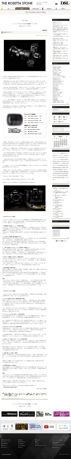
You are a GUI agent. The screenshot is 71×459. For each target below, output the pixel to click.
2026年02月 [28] (57, 233)
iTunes (45, 445)
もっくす (56, 196)
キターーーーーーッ (57, 153)
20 (56, 144)
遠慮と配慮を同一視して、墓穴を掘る (61, 55)
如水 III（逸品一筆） (57, 93)
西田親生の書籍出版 (57, 67)
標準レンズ (11, 395)
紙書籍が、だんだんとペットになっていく (61, 32)
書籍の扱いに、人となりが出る (59, 47)
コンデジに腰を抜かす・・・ (59, 211)
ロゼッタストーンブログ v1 (59, 128)
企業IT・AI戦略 (56, 68)
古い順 (28, 26)
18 (66, 143)
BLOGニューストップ (58, 22)
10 (64, 141)
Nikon (42, 394)
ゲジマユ (56, 203)
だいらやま (57, 209)
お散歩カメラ (56, 86)
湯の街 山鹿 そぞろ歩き (58, 84)
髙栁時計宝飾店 (57, 74)
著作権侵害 (56, 99)
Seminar (4, 445)
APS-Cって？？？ (7, 32)
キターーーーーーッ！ (58, 23)
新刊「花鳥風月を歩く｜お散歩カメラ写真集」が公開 (61, 51)
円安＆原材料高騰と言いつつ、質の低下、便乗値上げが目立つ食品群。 (61, 192)
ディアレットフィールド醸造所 (59, 77)
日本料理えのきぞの (57, 79)
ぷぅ (56, 193)
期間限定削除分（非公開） (59, 100)
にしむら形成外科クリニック (59, 75)
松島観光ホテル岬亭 (57, 72)
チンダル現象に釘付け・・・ (59, 205)
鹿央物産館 (56, 88)
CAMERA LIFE (56, 109)
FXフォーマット (22, 393)
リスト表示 (34, 23)
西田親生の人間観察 (61, 167)
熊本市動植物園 (57, 89)
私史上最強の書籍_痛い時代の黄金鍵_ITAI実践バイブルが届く (61, 177)
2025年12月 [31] (57, 235)
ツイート (22, 398)
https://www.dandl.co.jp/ (10, 387)
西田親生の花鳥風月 (8, 394)
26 (54, 146)
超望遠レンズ (32, 394)
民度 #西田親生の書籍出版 (62, 171)
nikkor (15, 395)
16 (62, 143)
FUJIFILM (43, 393)
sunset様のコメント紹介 (58, 26)
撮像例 (27, 394)
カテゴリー (38, 35)
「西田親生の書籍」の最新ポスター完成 (61, 49)
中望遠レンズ (29, 393)
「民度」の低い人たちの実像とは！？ (61, 195)
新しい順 (22, 26)
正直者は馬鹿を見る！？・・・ (59, 202)
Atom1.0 (63, 240)
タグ (23, 20)
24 (64, 144)
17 (64, 143)
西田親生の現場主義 (61, 173)
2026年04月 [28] (57, 230)
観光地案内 (56, 91)
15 (60, 143)
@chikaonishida (22, 445)
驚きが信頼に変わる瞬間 (58, 38)
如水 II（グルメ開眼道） (58, 92)
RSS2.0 (58, 240)
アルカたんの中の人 (59, 206)
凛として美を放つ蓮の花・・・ (59, 216)
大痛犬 (56, 198)
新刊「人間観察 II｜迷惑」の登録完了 (61, 27)
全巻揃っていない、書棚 (58, 43)
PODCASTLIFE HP (40, 445)
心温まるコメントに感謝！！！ (59, 213)
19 (54, 144)
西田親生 (56, 207)
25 (66, 144)
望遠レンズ (38, 394)
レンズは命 (15, 394)
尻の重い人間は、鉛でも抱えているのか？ (61, 40)
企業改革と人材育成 (57, 70)
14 (58, 143)
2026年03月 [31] (57, 231)
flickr (37, 441)
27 (56, 146)
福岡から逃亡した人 (59, 197)
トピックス (56, 71)
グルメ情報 (56, 85)
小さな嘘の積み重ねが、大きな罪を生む (61, 59)
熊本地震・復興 (57, 95)
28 (58, 146)
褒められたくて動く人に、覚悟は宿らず (61, 54)
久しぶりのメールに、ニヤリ (59, 57)
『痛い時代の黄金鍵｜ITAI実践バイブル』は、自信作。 (61, 34)
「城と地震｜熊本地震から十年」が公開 (61, 45)
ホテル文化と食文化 (57, 82)
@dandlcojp (22, 443)
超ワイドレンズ (22, 394)
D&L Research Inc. (56, 442)
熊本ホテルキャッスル (58, 96)
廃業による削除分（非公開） (59, 102)
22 (60, 144)
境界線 (55, 173)
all (67, 181)
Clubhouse (56, 98)
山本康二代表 (64, 157)
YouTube (21, 447)
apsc (34, 393)
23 (62, 144)
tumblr (38, 443)
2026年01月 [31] (57, 234)
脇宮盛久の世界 (57, 78)
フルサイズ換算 (7, 393)
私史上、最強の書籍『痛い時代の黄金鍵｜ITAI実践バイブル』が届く (61, 30)
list (67, 103)
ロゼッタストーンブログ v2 (59, 130)
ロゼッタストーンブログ (7, 441)
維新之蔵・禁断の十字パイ (59, 81)
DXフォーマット (15, 393)
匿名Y (56, 190)
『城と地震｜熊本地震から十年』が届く (61, 37)
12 (54, 143)
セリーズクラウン (60, 155)
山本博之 (56, 212)
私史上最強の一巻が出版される (61, 161)
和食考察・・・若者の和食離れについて (61, 189)
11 (66, 141)
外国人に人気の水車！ (58, 208)
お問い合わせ (5, 447)
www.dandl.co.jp (22, 441)
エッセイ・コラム (44, 35)
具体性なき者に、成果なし (59, 42)
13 (56, 143)
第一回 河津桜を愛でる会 (59, 200)
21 (58, 144)
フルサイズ (38, 393)
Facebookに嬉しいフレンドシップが (60, 25)
